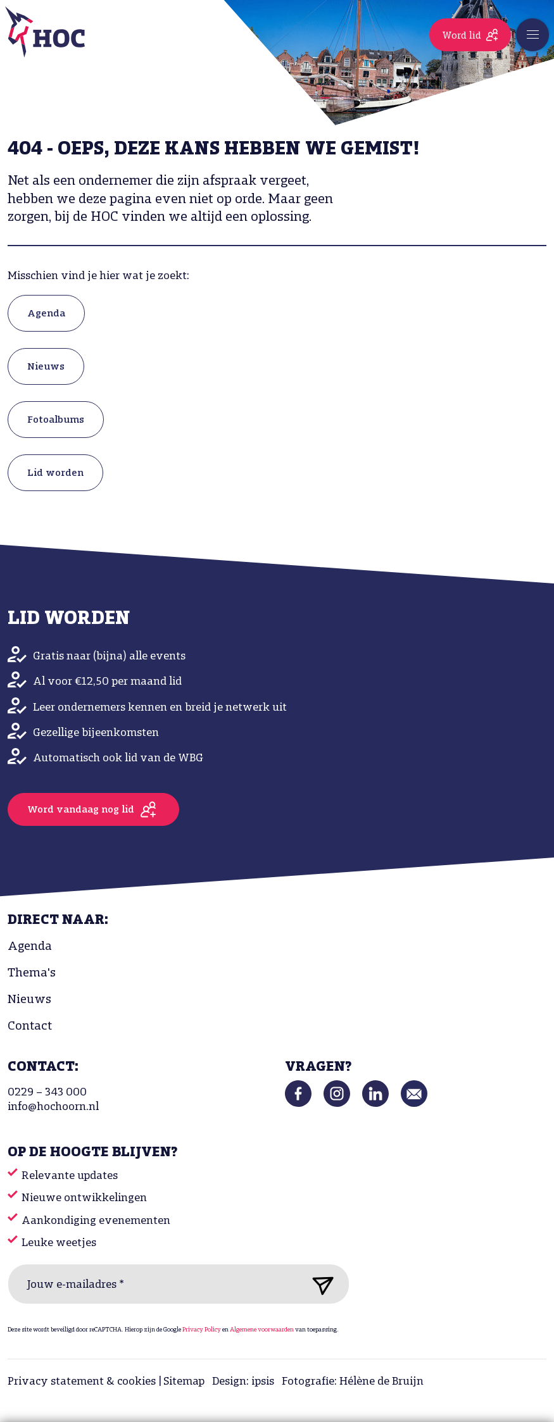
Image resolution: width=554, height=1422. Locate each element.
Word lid (461, 36)
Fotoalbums (55, 420)
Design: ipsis (243, 1382)
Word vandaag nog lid (80, 810)
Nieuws (46, 367)
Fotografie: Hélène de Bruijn (353, 1382)
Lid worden (55, 473)
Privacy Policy (201, 1329)
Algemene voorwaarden (262, 1329)
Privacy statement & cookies (82, 1382)
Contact (30, 1026)
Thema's (32, 973)
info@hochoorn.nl (53, 1107)
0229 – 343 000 (47, 1093)
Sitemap (184, 1382)
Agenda (46, 314)
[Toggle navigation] (532, 34)
